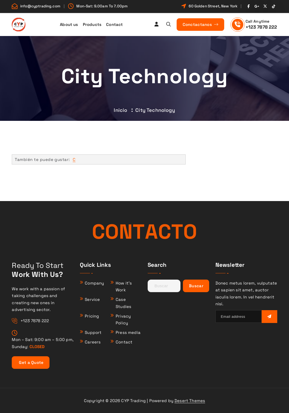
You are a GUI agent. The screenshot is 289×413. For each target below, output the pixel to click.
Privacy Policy (123, 319)
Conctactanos (200, 24)
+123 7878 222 (261, 27)
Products (92, 24)
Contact (114, 24)
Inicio (120, 110)
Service (92, 299)
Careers (93, 342)
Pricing (92, 316)
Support (93, 332)
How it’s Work (124, 286)
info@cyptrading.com (40, 6)
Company (94, 283)
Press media (128, 332)
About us (69, 24)
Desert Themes (189, 400)
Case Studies (123, 303)
